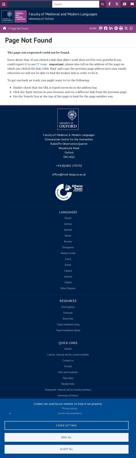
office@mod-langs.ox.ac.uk (69, 174)
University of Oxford (41, 18)
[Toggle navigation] (4, 4)
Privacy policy (69, 408)
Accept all (66, 449)
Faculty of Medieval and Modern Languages (63, 14)
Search (102, 4)
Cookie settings (66, 425)
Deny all (66, 437)
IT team (41, 64)
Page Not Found (19, 28)
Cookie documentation (70, 413)
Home (5, 28)
